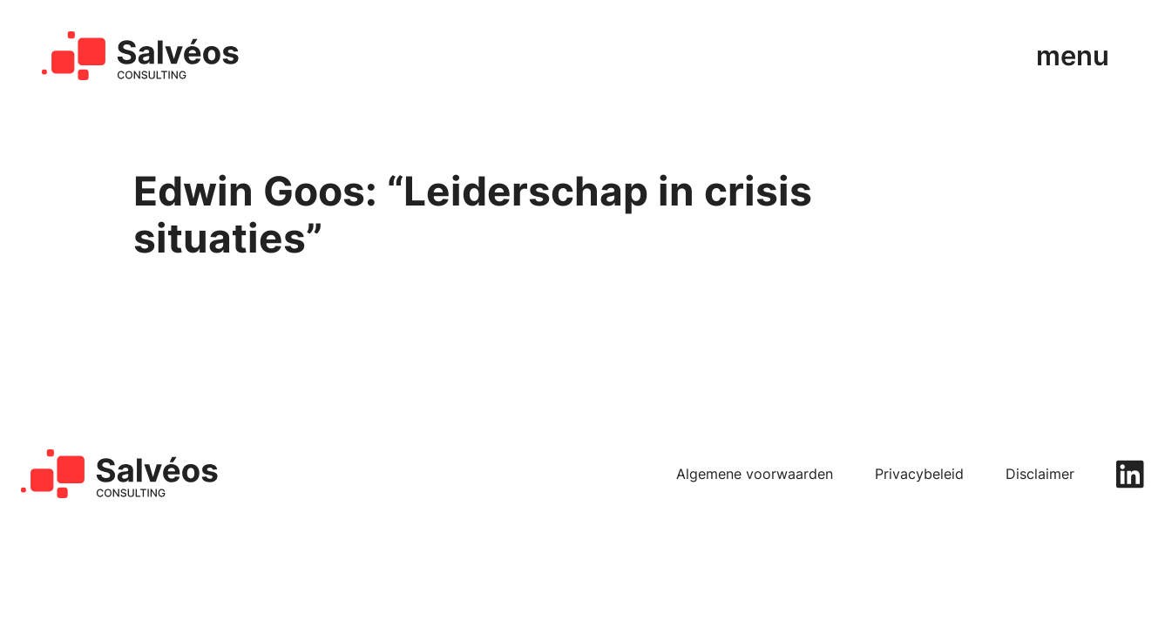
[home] (141, 55)
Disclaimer (1040, 474)
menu (1072, 55)
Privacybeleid (919, 474)
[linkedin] (1130, 474)
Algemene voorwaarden (754, 474)
